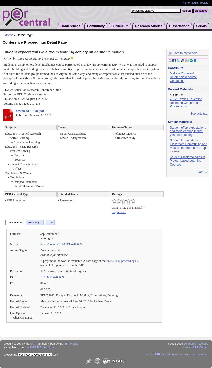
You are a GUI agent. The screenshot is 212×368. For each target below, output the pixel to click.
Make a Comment (182, 73)
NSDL (74, 343)
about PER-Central (158, 354)
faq (194, 354)
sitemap (203, 354)
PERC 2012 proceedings (121, 261)
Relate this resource (183, 77)
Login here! (119, 212)
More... (203, 172)
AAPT (33, 343)
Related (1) (34, 222)
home (186, 2)
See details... (199, 113)
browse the (10, 354)
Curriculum (119, 26)
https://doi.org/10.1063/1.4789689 (61, 244)
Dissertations (179, 26)
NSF (66, 343)
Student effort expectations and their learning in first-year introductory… (188, 131)
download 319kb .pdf (30, 111)
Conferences (70, 26)
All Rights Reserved (196, 343)
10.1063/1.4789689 (52, 277)
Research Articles (148, 26)
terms (175, 354)
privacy (185, 354)
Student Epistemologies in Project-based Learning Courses (187, 160)
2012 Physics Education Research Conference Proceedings (186, 102)
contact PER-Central (195, 347)
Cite (50, 222)
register (204, 2)
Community (96, 26)
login (195, 2)
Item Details (14, 222)
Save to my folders (183, 53)
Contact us (177, 81)
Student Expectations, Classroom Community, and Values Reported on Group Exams (188, 146)
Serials (201, 26)
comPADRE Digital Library (40, 347)
